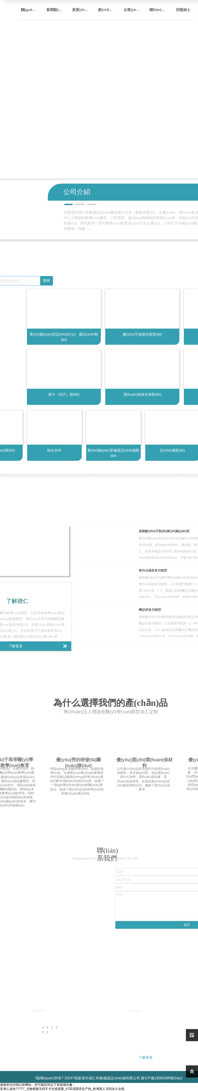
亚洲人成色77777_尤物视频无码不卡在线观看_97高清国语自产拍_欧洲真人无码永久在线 (62, 1089)
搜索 (46, 280)
